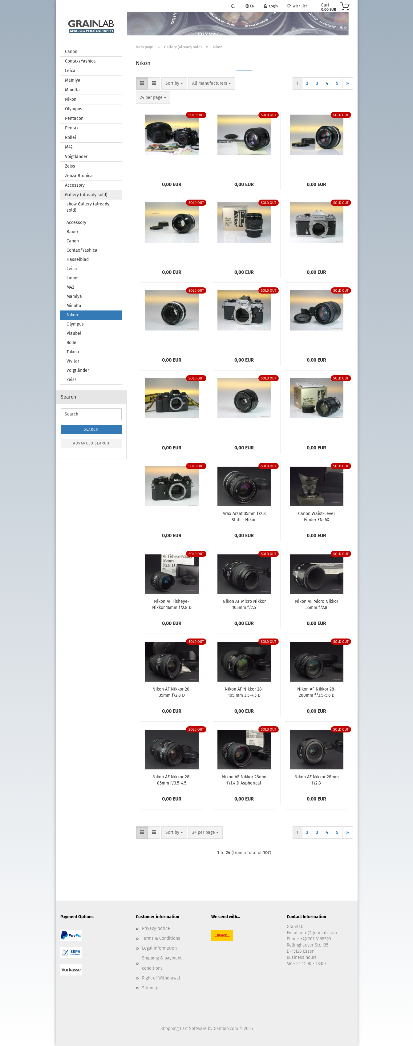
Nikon (70, 99)
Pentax (72, 128)
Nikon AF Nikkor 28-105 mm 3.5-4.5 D (244, 692)
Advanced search (91, 443)
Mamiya (72, 80)
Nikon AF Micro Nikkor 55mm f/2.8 (316, 604)
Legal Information (159, 948)
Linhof (73, 278)
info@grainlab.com (318, 933)
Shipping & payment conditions (162, 963)
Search (91, 430)
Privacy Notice (156, 928)
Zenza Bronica (79, 176)
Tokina (73, 352)
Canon (71, 52)
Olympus (73, 109)
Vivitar (73, 361)
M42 (69, 147)
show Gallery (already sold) (88, 207)
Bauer (72, 232)
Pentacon (74, 118)
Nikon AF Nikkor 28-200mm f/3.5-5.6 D (316, 692)
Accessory (75, 185)
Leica (70, 71)
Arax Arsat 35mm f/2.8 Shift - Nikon (244, 516)
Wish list (297, 6)
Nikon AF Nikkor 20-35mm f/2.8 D (171, 692)
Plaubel (74, 333)
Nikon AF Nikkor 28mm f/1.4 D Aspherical (244, 780)
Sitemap (150, 988)
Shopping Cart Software (183, 1029)
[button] (142, 84)
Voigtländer (76, 157)
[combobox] (174, 84)
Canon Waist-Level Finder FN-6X (316, 516)
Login (271, 6)
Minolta (72, 90)
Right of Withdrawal (161, 978)
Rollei (70, 137)
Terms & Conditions (161, 938)
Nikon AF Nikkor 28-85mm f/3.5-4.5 (171, 780)
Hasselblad (78, 259)
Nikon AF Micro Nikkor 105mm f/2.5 (244, 604)
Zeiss (70, 166)
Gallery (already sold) (86, 195)
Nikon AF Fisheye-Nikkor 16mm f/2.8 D (172, 604)
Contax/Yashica (80, 61)
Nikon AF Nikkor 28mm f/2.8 (316, 780)
